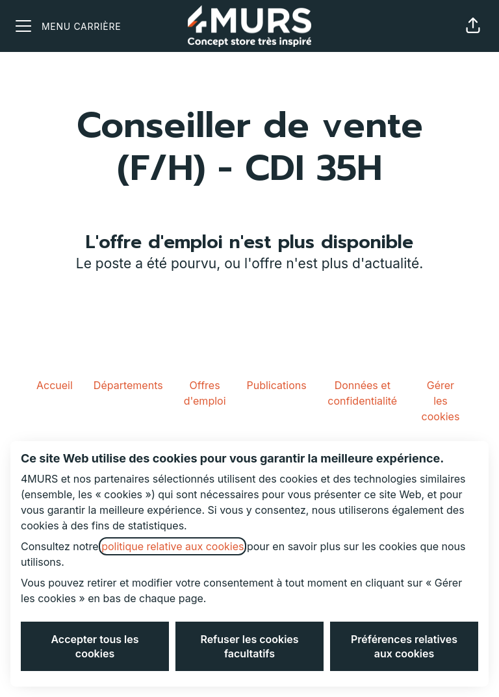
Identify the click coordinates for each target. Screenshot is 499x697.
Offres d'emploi (205, 393)
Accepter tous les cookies (94, 646)
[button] (473, 26)
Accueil (54, 385)
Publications (277, 385)
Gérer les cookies (441, 401)
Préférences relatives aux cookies (404, 646)
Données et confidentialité (362, 393)
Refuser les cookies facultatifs (249, 646)
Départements (128, 385)
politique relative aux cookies (172, 546)
